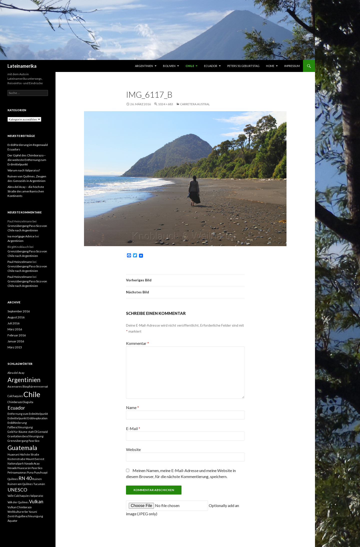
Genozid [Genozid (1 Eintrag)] (43, 431)
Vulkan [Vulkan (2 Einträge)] (36, 501)
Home (270, 65)
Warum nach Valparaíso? (24, 170)
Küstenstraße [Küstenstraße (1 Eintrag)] (16, 459)
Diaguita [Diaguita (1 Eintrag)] (27, 402)
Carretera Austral (195, 104)
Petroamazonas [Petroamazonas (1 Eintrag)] (17, 472)
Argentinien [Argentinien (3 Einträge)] (24, 379)
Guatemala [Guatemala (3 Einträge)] (22, 447)
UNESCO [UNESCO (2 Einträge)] (17, 490)
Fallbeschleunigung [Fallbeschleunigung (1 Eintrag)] (20, 427)
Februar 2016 (17, 335)
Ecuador (210, 65)
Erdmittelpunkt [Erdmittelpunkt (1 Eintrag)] (17, 418)
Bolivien (169, 65)
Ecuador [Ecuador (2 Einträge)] (16, 408)
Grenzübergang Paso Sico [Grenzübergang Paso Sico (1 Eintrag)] (23, 440)
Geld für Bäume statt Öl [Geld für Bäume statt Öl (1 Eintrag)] (22, 431)
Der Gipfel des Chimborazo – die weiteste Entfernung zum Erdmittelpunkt (27, 159)
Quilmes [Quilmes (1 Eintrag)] (13, 479)
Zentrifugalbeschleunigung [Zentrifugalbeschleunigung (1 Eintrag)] (25, 516)
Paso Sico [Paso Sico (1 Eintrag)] (37, 468)
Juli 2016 (14, 323)
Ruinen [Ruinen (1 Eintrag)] (37, 479)
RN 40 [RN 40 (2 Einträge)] (25, 478)
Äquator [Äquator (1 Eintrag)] (13, 520)
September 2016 (19, 311)
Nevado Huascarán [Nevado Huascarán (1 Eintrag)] (19, 468)
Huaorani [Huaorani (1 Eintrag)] (13, 454)
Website (133, 449)
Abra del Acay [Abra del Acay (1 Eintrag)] (16, 372)
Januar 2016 (16, 341)
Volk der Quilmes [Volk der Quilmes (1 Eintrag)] (18, 502)
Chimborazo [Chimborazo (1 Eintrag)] (15, 402)
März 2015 (15, 347)
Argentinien (144, 65)
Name (132, 407)
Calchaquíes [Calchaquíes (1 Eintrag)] (15, 396)
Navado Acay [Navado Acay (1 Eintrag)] (32, 463)
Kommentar (137, 343)
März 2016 (15, 329)
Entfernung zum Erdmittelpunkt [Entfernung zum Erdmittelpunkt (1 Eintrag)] (28, 413)
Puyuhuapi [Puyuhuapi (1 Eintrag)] (41, 472)
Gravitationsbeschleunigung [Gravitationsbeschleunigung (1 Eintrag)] (26, 436)
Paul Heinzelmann (20, 262)
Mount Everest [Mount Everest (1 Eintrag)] (35, 459)
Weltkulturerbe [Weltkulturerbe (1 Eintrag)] (18, 511)
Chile (190, 65)
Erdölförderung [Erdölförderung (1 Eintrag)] (17, 422)
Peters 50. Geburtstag (243, 65)
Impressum (292, 65)
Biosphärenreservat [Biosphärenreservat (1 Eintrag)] (35, 386)
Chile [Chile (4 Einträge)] (32, 394)
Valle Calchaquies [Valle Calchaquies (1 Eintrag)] (19, 495)
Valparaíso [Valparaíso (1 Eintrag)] (36, 495)
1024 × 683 (165, 104)
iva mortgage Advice (21, 236)
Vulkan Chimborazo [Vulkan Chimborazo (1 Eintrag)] (20, 507)
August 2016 (16, 317)
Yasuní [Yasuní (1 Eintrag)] (32, 511)
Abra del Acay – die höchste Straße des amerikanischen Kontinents (26, 191)
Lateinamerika (22, 66)
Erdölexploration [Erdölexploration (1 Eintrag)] (37, 418)
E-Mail (133, 428)
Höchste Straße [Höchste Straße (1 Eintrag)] (29, 454)
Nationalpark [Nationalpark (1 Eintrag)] (16, 463)
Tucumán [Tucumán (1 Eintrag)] (39, 484)
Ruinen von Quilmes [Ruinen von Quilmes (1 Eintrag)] (20, 484)
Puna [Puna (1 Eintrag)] (30, 472)
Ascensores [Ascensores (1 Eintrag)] (15, 386)
